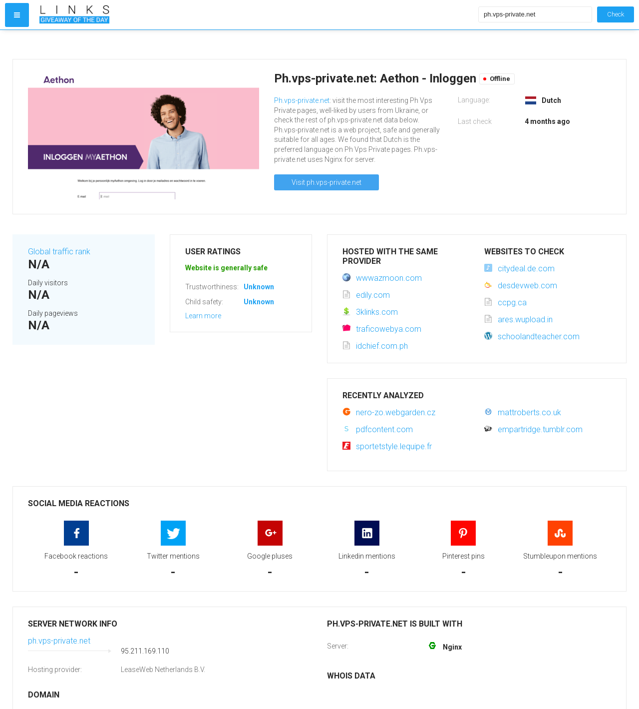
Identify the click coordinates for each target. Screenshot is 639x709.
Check (615, 14)
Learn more (203, 316)
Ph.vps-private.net (301, 100)
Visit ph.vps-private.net (326, 182)
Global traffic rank (59, 251)
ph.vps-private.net (59, 641)
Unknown (259, 287)
